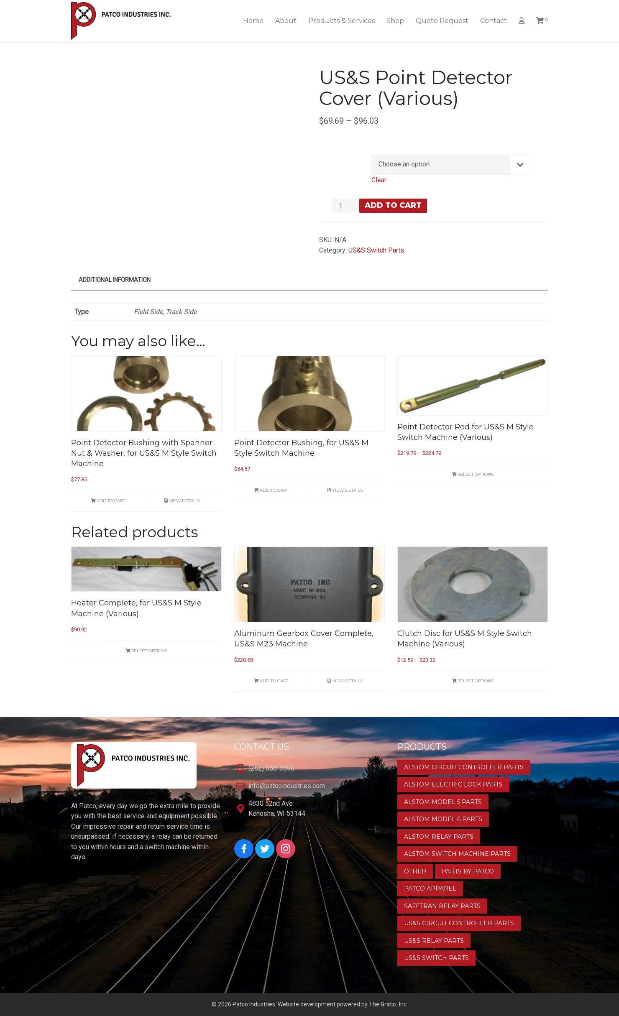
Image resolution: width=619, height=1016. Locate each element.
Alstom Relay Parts (438, 836)
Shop (395, 21)
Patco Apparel (430, 888)
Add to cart (393, 205)
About (286, 21)
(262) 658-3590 (271, 768)
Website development (306, 1004)
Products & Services (341, 21)
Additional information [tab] (115, 279)
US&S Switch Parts (376, 250)
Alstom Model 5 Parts (443, 802)
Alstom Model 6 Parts (443, 819)
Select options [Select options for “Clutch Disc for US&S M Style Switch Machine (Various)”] (473, 681)
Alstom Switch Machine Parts (457, 854)
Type (340, 156)
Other (415, 871)
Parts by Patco (468, 871)
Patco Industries (254, 1004)
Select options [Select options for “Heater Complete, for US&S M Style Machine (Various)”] (146, 651)
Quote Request (442, 21)
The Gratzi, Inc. (388, 1004)
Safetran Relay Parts (442, 906)
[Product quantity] (344, 206)
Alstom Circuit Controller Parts (464, 767)
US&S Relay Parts (434, 941)
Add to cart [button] (108, 500)
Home (253, 21)
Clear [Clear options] (378, 180)
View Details (182, 500)
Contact (493, 21)
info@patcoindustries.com (286, 786)
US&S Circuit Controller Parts (459, 923)
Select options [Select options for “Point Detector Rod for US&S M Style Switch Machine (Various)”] (473, 474)
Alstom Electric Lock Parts (453, 784)
